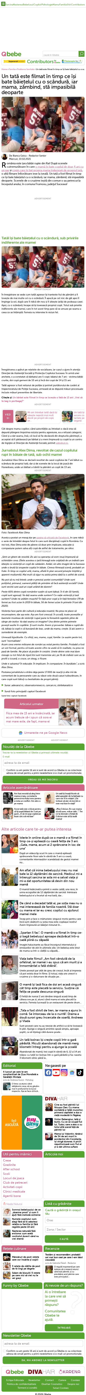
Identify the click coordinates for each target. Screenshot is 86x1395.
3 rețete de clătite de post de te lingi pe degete (26, 1266)
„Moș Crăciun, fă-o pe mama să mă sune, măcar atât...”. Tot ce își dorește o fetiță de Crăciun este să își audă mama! (69, 813)
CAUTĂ (64, 1238)
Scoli (6, 1172)
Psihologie (47, 4)
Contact (49, 1379)
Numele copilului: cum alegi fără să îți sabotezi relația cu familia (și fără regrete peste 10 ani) (25, 1222)
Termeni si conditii (27, 1387)
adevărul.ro (62, 442)
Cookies (75, 1379)
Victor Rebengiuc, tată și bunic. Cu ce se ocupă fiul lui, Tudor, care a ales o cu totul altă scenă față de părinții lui (68, 1123)
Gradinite (9, 1164)
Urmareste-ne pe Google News (43, 732)
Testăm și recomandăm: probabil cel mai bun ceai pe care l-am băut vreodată (64, 1256)
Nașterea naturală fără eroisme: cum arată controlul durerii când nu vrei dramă (25, 1234)
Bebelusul (28, 4)
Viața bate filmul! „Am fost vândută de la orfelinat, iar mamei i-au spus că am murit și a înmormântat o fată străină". (51, 961)
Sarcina (9, 4)
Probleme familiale (25, 69)
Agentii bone (12, 1195)
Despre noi (73, 1383)
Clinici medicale (14, 1190)
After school (11, 1168)
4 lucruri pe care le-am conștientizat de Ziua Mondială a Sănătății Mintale (20, 1073)
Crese (7, 1159)
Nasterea (18, 4)
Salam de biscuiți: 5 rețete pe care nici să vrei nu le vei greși (26, 1274)
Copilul (37, 4)
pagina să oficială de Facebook (52, 537)
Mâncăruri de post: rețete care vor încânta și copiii (25, 1257)
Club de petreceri (15, 1181)
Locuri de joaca (13, 1177)
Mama (56, 4)
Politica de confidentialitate (21, 1383)
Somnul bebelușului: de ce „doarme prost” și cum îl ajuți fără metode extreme (26, 1211)
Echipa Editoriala (15, 1379)
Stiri (69, 4)
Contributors (78, 4)
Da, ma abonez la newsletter (43, 1359)
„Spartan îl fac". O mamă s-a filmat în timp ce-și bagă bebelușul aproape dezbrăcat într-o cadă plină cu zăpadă (51, 935)
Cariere (62, 1379)
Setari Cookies (60, 1387)
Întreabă (64, 1326)
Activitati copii (12, 1186)
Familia (63, 4)
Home (4, 69)
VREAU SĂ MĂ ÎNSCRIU (43, 778)
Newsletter (34, 1379)
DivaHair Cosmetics (51, 1383)
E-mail (6, 755)
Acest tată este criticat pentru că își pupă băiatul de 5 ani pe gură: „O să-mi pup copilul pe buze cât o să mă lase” (27, 812)
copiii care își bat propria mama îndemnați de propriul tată (47, 170)
